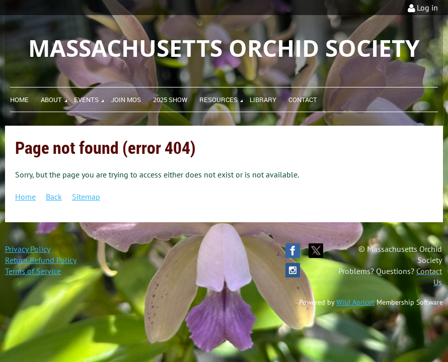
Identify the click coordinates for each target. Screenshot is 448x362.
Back (54, 197)
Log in (427, 8)
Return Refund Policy (41, 260)
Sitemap (86, 197)
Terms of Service (33, 271)
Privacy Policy (27, 249)
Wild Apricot (355, 302)
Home (25, 197)
